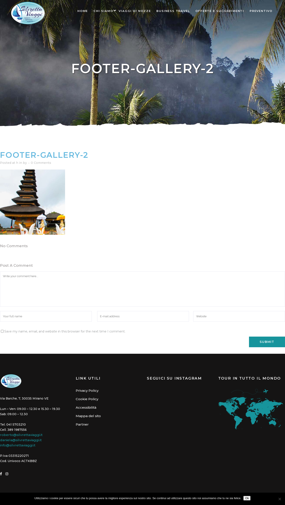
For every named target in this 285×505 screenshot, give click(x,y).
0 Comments (41, 163)
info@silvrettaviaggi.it (17, 445)
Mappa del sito (88, 416)
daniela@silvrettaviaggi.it (21, 440)
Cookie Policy (87, 399)
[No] (279, 499)
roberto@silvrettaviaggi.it (21, 435)
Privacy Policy (87, 390)
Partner (82, 424)
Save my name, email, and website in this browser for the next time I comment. (64, 331)
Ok (247, 498)
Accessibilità (86, 407)
